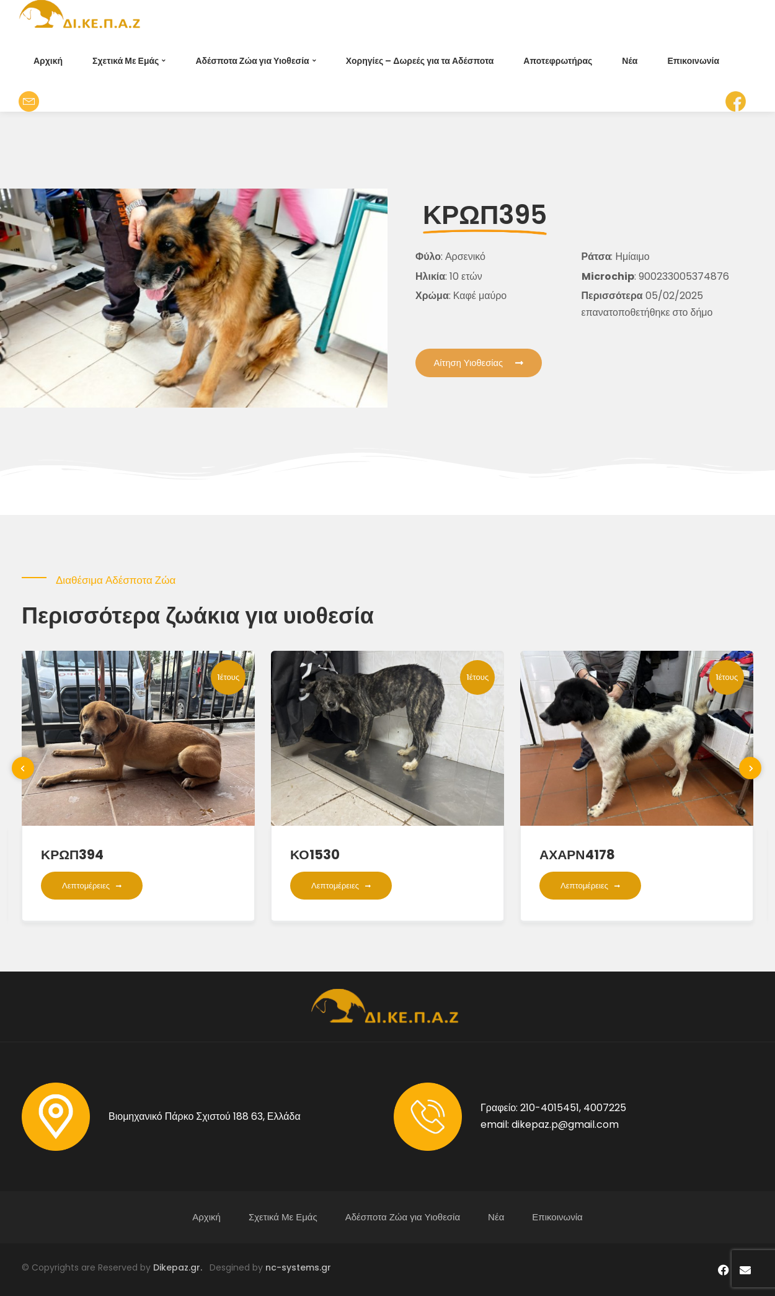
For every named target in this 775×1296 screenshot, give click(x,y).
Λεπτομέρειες (92, 886)
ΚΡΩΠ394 (72, 854)
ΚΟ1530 (315, 854)
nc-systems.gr (297, 1267)
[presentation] (23, 768)
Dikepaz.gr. (181, 1267)
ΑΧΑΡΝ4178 (577, 854)
